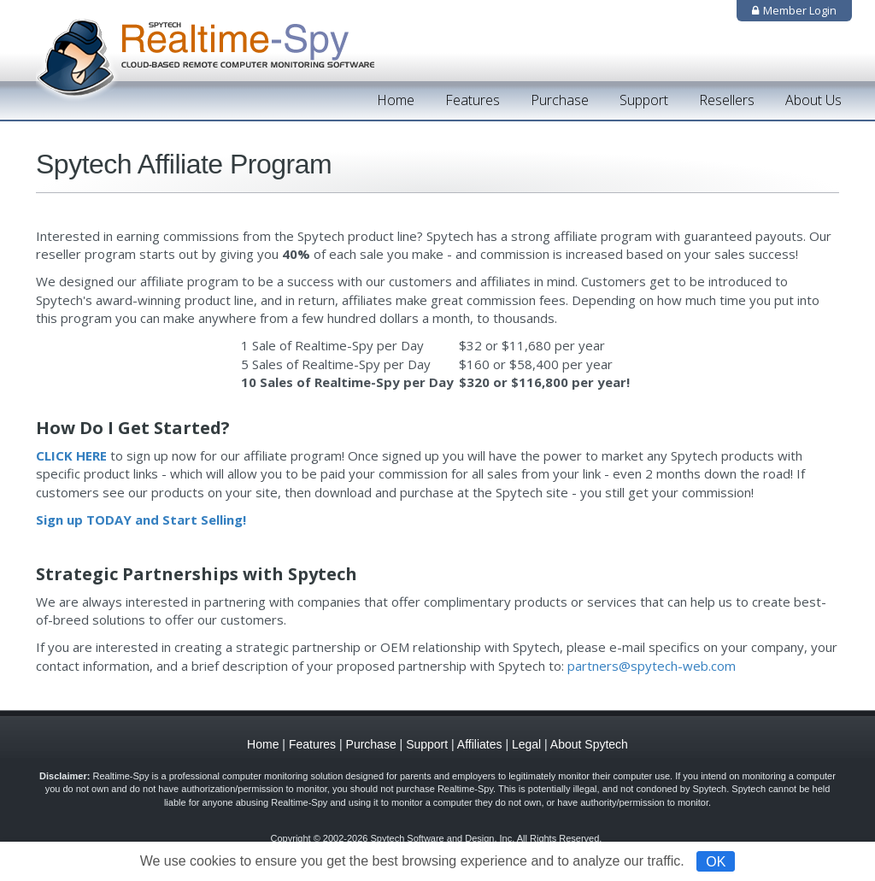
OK (715, 861)
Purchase (560, 100)
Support (644, 100)
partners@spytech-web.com (651, 665)
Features (472, 100)
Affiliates (479, 744)
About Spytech (589, 744)
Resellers (727, 100)
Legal (526, 744)
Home (395, 100)
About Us (813, 100)
